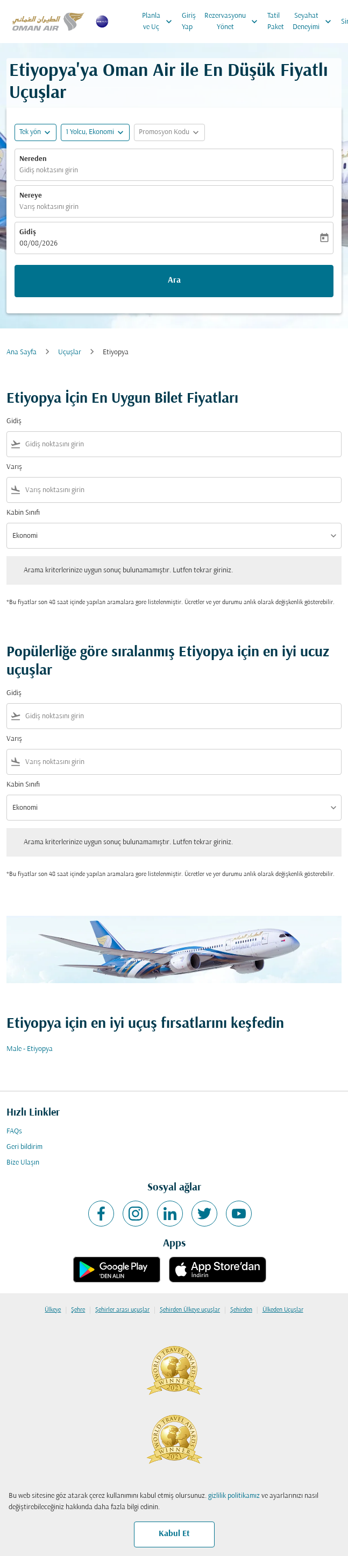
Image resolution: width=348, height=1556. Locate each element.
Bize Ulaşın (22, 1163)
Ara (174, 280)
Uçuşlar (69, 352)
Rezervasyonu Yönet (233, 21)
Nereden (33, 159)
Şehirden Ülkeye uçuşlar (190, 1310)
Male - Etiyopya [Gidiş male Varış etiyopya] (29, 1049)
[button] (95, 132)
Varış (14, 467)
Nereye (30, 196)
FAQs (14, 1131)
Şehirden (241, 1310)
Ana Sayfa (21, 352)
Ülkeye (53, 1310)
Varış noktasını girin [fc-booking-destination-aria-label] (49, 207)
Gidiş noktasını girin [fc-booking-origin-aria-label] (48, 170)
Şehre (78, 1310)
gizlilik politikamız (234, 1496)
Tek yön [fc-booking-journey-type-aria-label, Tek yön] (30, 132)
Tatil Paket (275, 21)
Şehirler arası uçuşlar (122, 1310)
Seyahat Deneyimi (315, 21)
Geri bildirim (24, 1147)
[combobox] (181, 444)
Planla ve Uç (159, 21)
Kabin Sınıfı (23, 513)
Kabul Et (174, 1534)
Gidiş (27, 232)
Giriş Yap (189, 21)
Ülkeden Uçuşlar (282, 1310)
